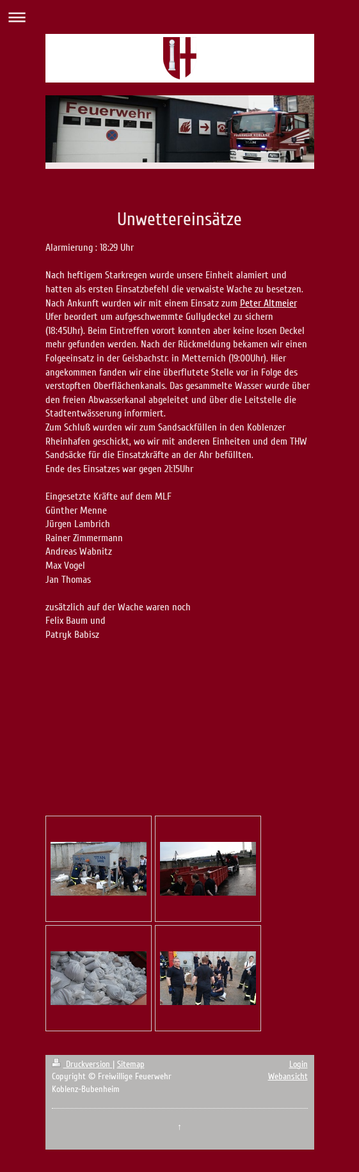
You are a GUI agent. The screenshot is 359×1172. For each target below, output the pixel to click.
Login (298, 1064)
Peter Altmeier (268, 303)
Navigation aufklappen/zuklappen (179, 17)
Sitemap (131, 1064)
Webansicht (288, 1076)
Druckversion (82, 1064)
